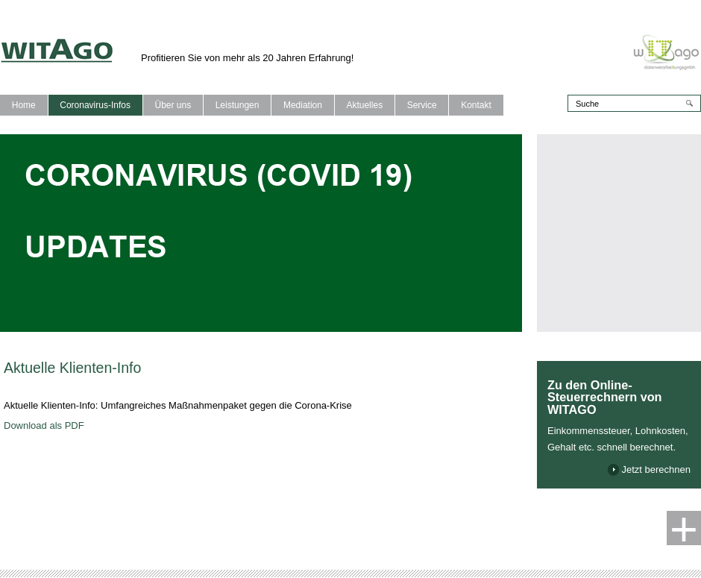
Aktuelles (364, 105)
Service (422, 105)
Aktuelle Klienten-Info (72, 367)
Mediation (302, 105)
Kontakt (476, 105)
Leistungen (238, 105)
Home (24, 105)
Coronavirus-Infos (95, 105)
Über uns (172, 105)
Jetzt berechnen (656, 469)
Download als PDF (44, 425)
